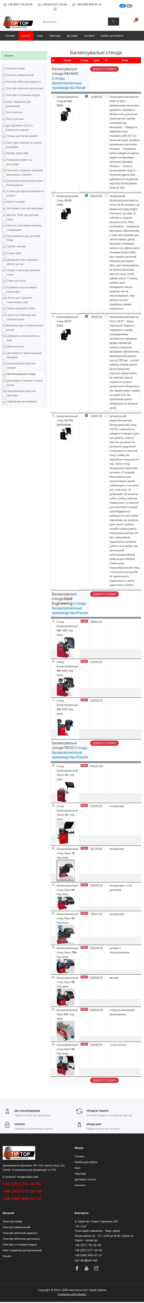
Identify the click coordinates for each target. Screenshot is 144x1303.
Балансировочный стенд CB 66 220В (67, 200)
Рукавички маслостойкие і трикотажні (22, 290)
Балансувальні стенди (21, 374)
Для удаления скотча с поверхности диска (19, 128)
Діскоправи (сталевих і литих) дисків (25, 383)
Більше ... (8, 1257)
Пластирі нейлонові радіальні (23, 82)
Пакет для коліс (16, 281)
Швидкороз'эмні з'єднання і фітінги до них (23, 262)
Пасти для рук (14, 112)
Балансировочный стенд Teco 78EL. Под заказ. (67, 952)
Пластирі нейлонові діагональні (24, 88)
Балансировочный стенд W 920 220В (67, 101)
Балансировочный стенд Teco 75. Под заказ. (67, 853)
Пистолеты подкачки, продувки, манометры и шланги (25, 172)
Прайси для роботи (112, 36)
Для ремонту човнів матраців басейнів (24, 355)
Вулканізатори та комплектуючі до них (25, 328)
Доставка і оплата (85, 1180)
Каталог (26, 36)
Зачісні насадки (15, 201)
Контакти (89, 36)
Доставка (72, 36)
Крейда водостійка (17, 153)
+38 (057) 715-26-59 (22, 1183)
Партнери (55, 36)
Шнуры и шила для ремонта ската (23, 272)
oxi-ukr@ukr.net (86, 1261)
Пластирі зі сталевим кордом (23, 95)
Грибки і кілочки (16, 246)
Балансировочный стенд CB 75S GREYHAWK (67, 420)
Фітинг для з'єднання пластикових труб (19, 300)
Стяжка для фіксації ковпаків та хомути (25, 193)
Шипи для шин (15, 346)
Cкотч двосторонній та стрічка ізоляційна (24, 145)
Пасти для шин (15, 119)
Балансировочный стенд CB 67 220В (67, 321)
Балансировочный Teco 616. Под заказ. (67, 1014)
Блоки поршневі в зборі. (21, 308)
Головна (10, 36)
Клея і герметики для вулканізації (18, 104)
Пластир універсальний (20, 75)
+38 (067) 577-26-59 (22, 1191)
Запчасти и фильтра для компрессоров (21, 317)
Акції (40, 36)
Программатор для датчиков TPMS (23, 238)
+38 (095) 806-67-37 (22, 1198)
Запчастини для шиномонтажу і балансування (25, 183)
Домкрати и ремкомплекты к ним (23, 338)
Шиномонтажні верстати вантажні (21, 393)
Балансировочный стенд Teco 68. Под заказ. (67, 890)
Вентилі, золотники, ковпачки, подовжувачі (24, 228)
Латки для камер (15, 68)
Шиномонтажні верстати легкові (21, 366)
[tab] (24, 55)
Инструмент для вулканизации (25, 208)
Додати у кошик (104, 69)
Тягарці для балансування (22, 136)
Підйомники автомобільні (22, 401)
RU (129, 6)
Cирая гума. (14, 253)
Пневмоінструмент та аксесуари (19, 162)
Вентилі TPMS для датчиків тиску (23, 217)
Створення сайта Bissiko (72, 1295)
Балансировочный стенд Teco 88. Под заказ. (67, 982)
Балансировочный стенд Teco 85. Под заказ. (67, 918)
